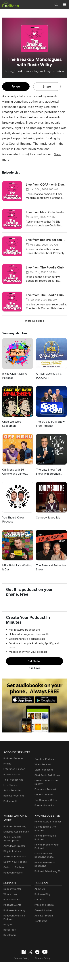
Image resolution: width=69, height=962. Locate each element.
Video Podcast (42, 750)
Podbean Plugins (12, 858)
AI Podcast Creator (13, 832)
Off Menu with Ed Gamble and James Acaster (14, 461)
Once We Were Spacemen (11, 413)
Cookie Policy (32, 944)
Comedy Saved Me (47, 506)
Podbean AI (9, 791)
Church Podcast (43, 780)
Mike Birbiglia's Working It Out (16, 557)
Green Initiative (42, 896)
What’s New (9, 880)
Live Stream (9, 775)
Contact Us (40, 907)
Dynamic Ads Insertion (15, 817)
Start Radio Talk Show (46, 760)
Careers (38, 885)
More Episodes (34, 310)
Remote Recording (13, 786)
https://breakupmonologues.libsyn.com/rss (34, 71)
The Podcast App (12, 770)
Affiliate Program (43, 901)
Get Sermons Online (45, 785)
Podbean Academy (13, 896)
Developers (9, 921)
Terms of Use (52, 944)
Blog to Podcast (11, 837)
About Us (39, 875)
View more (58, 148)
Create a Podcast (43, 744)
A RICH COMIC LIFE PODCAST (49, 365)
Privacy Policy (12, 944)
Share (47, 86)
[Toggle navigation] (64, 4)
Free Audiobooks (43, 791)
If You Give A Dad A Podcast (14, 365)
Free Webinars (11, 885)
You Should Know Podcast (13, 509)
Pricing (7, 754)
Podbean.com (45, 955)
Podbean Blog (42, 880)
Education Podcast (44, 775)
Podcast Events (11, 891)
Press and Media (43, 891)
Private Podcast (11, 764)
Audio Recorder (11, 780)
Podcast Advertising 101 (47, 857)
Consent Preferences (32, 949)
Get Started (34, 646)
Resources (9, 916)
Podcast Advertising (14, 812)
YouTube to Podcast (14, 842)
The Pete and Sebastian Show (50, 557)
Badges (7, 910)
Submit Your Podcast (14, 848)
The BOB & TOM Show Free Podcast (50, 413)
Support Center (11, 875)
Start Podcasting (43, 755)
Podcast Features (12, 748)
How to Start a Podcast (46, 807)
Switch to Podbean (13, 853)
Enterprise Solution (13, 759)
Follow (16, 86)
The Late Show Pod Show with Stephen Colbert (48, 461)
